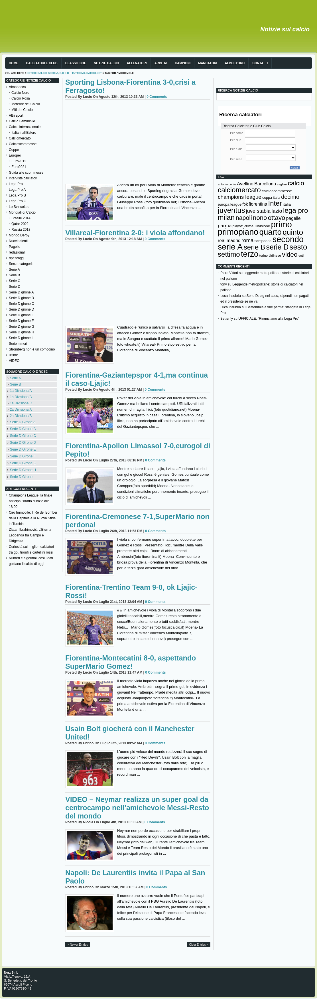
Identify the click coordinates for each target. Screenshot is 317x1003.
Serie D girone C (21, 304)
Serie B (14, 275)
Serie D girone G (21, 327)
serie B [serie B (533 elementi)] (254, 247)
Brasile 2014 (21, 218)
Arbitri (161, 63)
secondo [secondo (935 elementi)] (288, 239)
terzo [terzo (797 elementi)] (249, 254)
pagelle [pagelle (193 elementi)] (293, 218)
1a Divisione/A (21, 391)
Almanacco (17, 87)
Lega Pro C (17, 201)
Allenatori (137, 63)
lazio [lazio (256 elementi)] (276, 211)
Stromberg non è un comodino (32, 349)
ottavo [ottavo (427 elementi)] (276, 217)
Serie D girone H (21, 332)
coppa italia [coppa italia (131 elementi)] (271, 198)
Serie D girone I (20, 338)
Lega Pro (16, 184)
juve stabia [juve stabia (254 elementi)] (258, 211)
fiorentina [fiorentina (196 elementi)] (258, 204)
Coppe (14, 150)
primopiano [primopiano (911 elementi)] (238, 231)
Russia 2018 (21, 230)
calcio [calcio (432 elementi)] (296, 183)
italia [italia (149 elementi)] (287, 204)
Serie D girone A (21, 292)
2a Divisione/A (21, 410)
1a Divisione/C (21, 403)
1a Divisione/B (21, 397)
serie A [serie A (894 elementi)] (230, 246)
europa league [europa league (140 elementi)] (229, 204)
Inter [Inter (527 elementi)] (275, 203)
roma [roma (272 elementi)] (247, 240)
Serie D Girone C (23, 436)
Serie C (14, 281)
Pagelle (14, 247)
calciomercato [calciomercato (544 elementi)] (239, 190)
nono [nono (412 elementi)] (260, 217)
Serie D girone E (21, 315)
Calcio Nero (20, 93)
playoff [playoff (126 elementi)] (238, 226)
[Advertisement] (137, 142)
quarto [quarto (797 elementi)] (270, 232)
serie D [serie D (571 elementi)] (277, 247)
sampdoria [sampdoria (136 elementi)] (263, 241)
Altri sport (16, 115)
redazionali (17, 252)
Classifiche (75, 63)
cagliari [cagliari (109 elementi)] (282, 184)
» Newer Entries (78, 944)
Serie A (14, 269)
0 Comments (157, 97)
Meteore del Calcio (25, 104)
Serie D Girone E (23, 449)
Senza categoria (21, 264)
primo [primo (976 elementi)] (281, 224)
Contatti (260, 63)
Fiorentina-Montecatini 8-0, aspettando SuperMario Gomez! (130, 662)
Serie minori (18, 344)
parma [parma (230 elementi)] (224, 225)
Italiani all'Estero (23, 133)
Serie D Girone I (22, 477)
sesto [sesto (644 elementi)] (298, 247)
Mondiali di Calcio (22, 212)
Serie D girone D (21, 309)
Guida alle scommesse (26, 173)
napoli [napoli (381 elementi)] (244, 217)
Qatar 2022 (20, 224)
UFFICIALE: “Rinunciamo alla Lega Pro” (268, 319)
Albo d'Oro (235, 63)
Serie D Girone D (23, 443)
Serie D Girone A (23, 422)
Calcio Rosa (20, 98)
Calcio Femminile (22, 121)
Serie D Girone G (23, 463)
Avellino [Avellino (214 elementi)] (245, 183)
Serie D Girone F (23, 456)
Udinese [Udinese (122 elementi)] (275, 256)
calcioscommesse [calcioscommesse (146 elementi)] (277, 191)
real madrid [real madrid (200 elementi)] (229, 240)
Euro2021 (18, 167)
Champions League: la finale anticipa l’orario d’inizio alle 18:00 (30, 501)
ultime (13, 355)
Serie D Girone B (23, 429)
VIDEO (14, 361)
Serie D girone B (21, 298)
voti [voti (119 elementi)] (301, 255)
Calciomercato (20, 138)
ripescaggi (17, 258)
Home (13, 63)
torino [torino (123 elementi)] (263, 256)
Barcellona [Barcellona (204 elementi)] (265, 183)
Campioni (182, 63)
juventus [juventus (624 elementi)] (231, 210)
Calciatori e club (42, 63)
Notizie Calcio (106, 63)
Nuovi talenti (18, 241)
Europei (15, 155)
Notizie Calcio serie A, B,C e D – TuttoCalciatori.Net (64, 73)
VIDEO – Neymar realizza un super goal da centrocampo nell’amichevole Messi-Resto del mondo (137, 807)
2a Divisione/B (21, 416)
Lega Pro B (17, 195)
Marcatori (207, 63)
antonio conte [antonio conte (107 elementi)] (227, 184)
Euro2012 (18, 161)
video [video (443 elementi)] (289, 254)
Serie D (14, 287)
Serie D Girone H (23, 470)
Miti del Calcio (22, 110)
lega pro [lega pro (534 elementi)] (295, 210)
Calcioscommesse (22, 144)
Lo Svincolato (19, 207)
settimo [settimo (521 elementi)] (229, 254)
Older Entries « (198, 944)
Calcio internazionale (24, 127)
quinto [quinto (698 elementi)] (293, 232)
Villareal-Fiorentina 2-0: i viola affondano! (135, 233)
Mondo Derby (19, 235)
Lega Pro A (17, 190)
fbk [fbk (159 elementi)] (245, 204)
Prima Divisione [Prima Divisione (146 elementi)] (256, 226)
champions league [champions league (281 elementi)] (239, 197)
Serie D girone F (21, 321)
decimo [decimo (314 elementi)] (290, 197)
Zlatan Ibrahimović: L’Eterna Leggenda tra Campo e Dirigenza (30, 535)
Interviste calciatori (23, 178)
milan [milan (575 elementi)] (226, 217)
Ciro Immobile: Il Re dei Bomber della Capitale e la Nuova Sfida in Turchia (33, 518)
